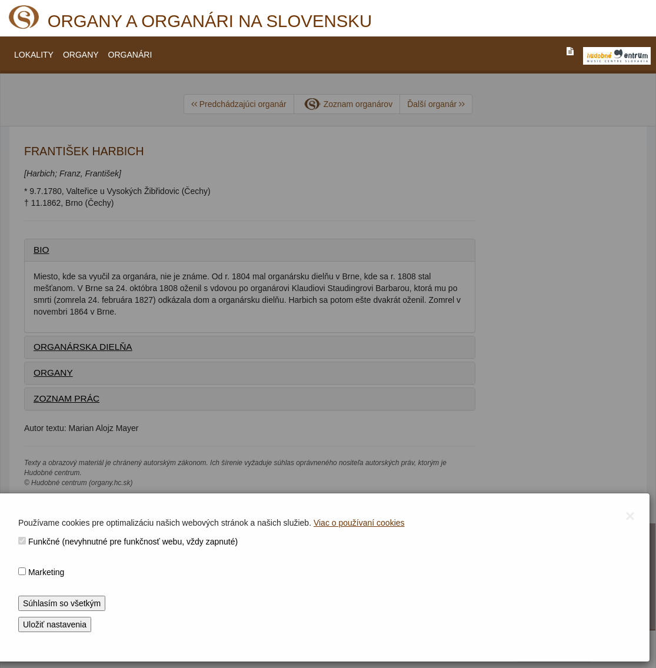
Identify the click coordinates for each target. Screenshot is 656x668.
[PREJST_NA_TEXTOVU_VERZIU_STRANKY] (570, 51)
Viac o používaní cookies (359, 522)
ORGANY (81, 54)
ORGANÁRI (130, 54)
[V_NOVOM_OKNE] (616, 56)
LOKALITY (34, 54)
